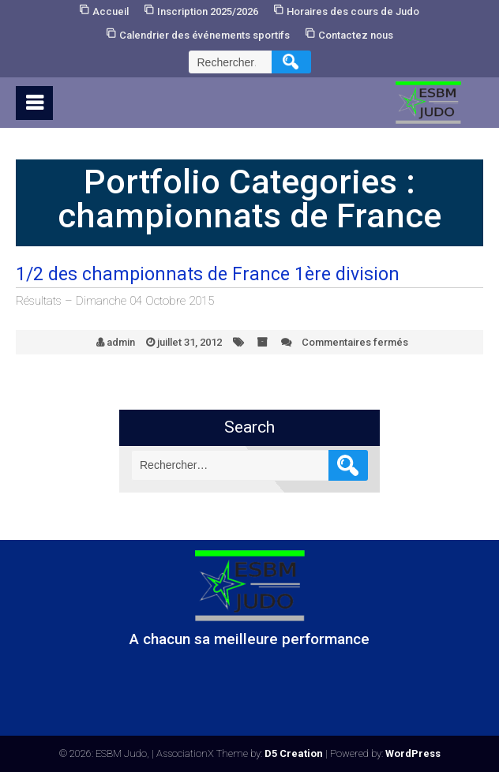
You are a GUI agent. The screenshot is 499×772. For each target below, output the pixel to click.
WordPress (413, 753)
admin (121, 342)
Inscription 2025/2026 (207, 11)
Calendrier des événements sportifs (204, 35)
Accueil (110, 11)
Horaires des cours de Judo (353, 11)
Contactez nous (355, 35)
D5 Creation (294, 753)
